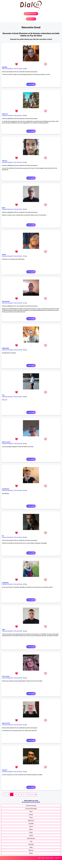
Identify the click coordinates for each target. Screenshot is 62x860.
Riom (31, 811)
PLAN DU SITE (50, 858)
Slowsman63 (6, 301)
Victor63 (4, 770)
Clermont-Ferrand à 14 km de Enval (12, 68)
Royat (31, 832)
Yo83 (3, 629)
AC (3, 536)
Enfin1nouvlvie (6, 442)
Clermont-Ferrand (31, 805)
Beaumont (31, 820)
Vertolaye (31, 844)
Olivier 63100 (6, 723)
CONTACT (58, 858)
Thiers (31, 817)
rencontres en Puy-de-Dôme (32, 802)
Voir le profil (31, 84)
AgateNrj (4, 67)
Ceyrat (31, 826)
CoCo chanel (5, 676)
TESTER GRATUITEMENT (31, 13)
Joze (31, 841)
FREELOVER (5, 348)
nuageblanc (5, 582)
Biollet (31, 853)
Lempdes (31, 823)
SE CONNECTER (31, 18)
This (3, 395)
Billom (31, 829)
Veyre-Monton (31, 838)
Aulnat (31, 835)
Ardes (31, 847)
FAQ (39, 858)
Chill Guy (4, 161)
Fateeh (4, 254)
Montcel (31, 850)
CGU (43, 858)
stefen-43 (5, 114)
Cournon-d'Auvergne (31, 808)
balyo (3, 207)
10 (35, 794)
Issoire (31, 814)
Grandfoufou (5, 489)
